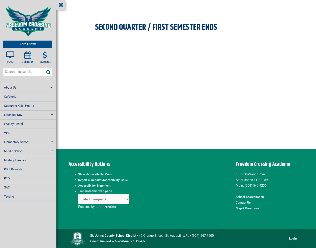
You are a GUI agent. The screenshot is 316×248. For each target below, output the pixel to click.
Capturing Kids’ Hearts (19, 106)
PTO (7, 178)
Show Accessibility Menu (96, 174)
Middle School (13, 151)
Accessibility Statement (95, 185)
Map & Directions (248, 208)
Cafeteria (10, 96)
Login (293, 238)
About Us (10, 87)
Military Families (15, 160)
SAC (7, 187)
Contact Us (244, 202)
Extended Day (13, 115)
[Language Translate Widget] (103, 199)
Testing (9, 196)
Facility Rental (13, 124)
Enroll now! (28, 44)
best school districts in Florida (126, 241)
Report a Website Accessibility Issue (104, 180)
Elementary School (16, 142)
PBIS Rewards (13, 169)
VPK (7, 133)
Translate (106, 207)
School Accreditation (251, 197)
